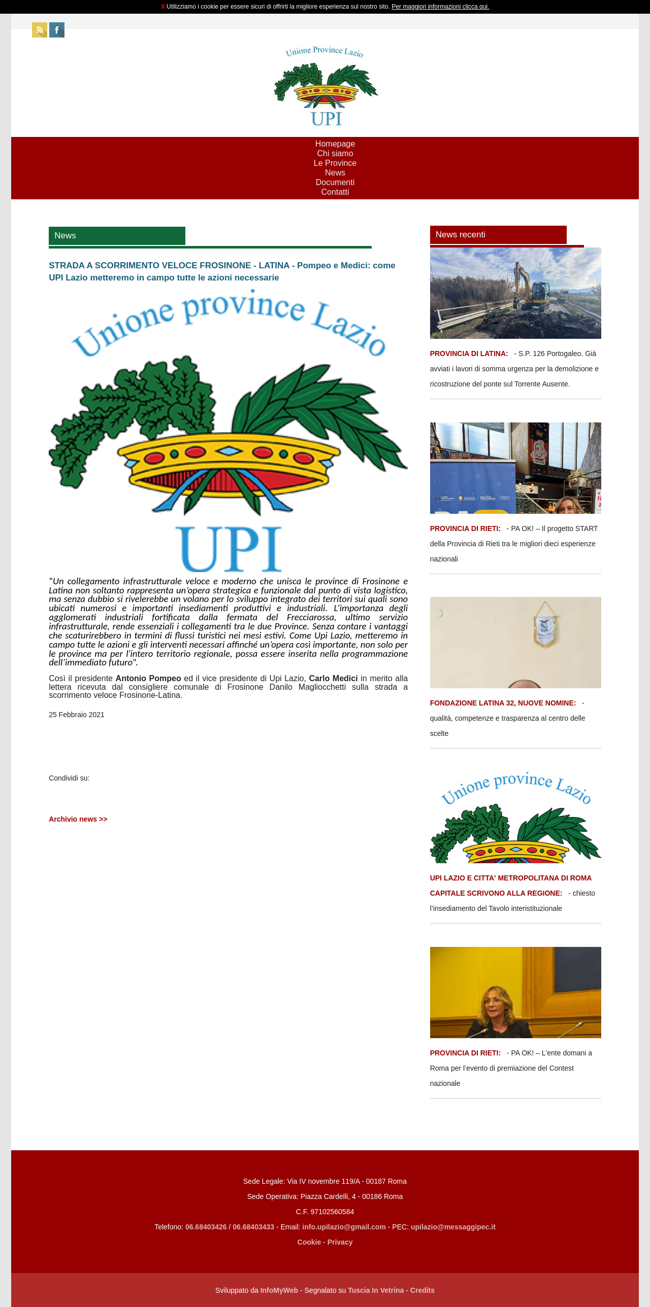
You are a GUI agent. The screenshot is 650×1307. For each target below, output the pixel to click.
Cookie (309, 1242)
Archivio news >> (78, 819)
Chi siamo (335, 153)
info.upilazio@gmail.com (344, 1227)
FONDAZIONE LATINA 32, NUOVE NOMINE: (503, 703)
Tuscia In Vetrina (376, 1290)
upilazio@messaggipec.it (453, 1227)
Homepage (335, 143)
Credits (422, 1290)
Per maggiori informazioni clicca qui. (440, 6)
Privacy (340, 1242)
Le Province (335, 163)
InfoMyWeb (279, 1290)
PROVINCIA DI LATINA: (470, 353)
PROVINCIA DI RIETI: (466, 528)
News (335, 172)
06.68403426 (207, 1227)
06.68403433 (253, 1227)
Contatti (335, 192)
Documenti (335, 182)
